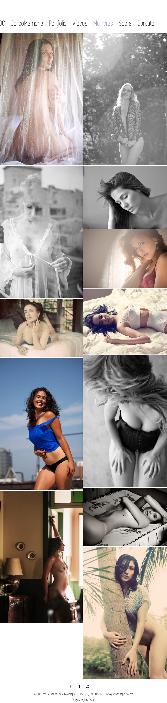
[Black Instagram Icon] (88, 686)
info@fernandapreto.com (119, 694)
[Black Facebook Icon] (79, 686)
